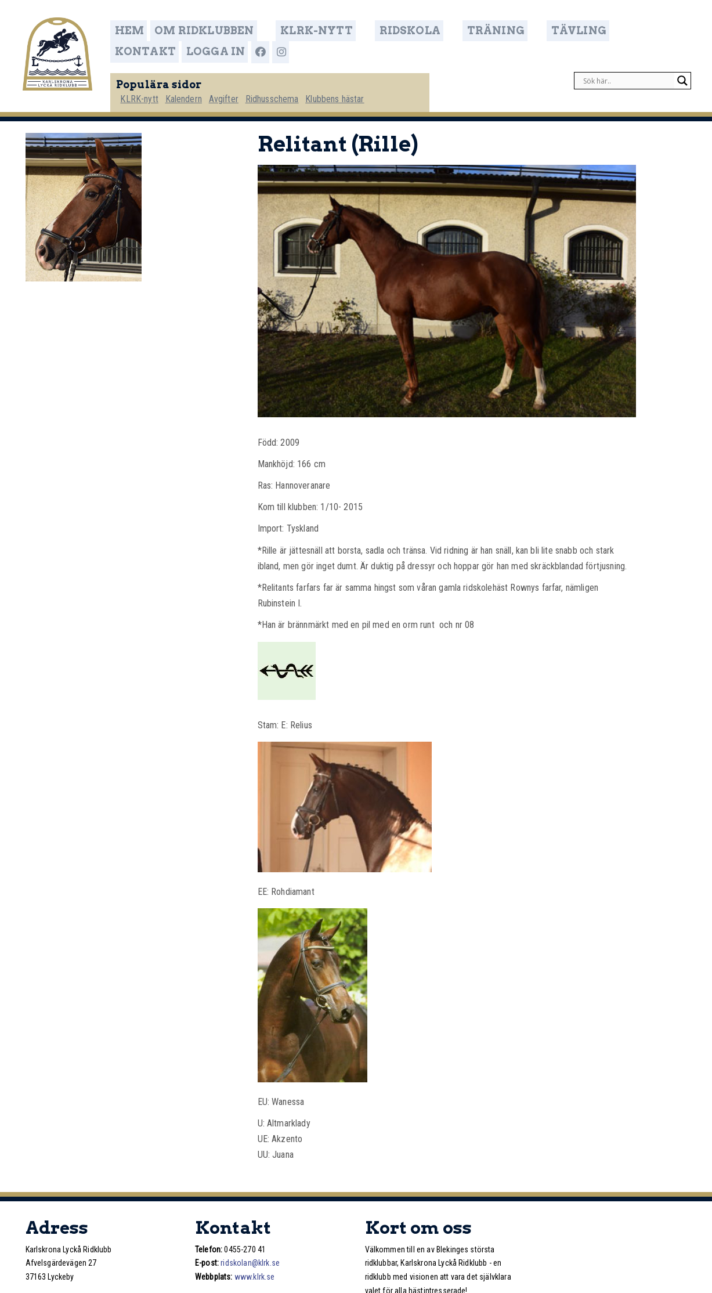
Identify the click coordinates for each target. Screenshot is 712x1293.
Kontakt (576, 31)
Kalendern (202, 90)
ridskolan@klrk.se (250, 1258)
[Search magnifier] (682, 73)
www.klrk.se (254, 1272)
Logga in (642, 31)
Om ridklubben (217, 31)
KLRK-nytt (306, 31)
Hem (147, 31)
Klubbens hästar (357, 90)
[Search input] (627, 73)
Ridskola (378, 31)
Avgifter (244, 90)
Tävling (509, 31)
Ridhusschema (293, 90)
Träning (444, 31)
